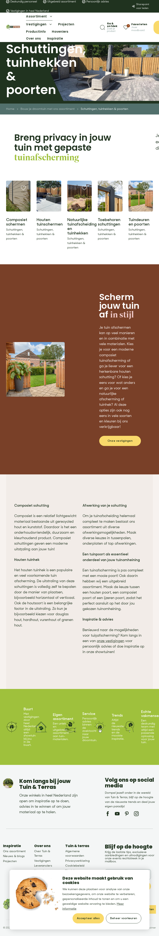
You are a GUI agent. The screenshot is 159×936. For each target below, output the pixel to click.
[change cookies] (123, 918)
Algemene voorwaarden (74, 853)
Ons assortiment (14, 851)
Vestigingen (42, 861)
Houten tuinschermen (50, 222)
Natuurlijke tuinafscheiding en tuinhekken (82, 226)
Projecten (10, 861)
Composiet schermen (16, 222)
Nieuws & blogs (14, 856)
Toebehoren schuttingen (109, 222)
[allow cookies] (88, 918)
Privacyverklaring (77, 861)
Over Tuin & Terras (42, 853)
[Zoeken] (108, 27)
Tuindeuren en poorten (139, 222)
